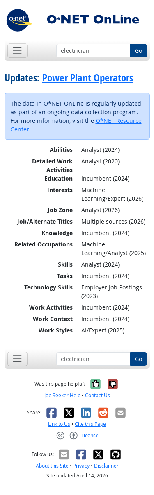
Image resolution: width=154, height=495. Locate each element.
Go (138, 50)
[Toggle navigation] (17, 50)
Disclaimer (106, 465)
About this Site (52, 465)
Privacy (81, 465)
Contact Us (97, 395)
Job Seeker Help (62, 395)
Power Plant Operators (87, 78)
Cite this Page (90, 423)
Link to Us (59, 423)
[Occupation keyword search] (93, 51)
